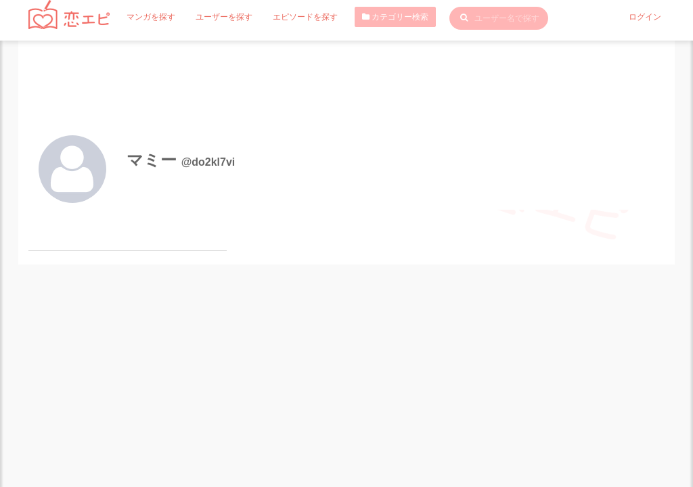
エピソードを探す (305, 17)
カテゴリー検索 (395, 17)
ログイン (645, 17)
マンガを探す (151, 17)
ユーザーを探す (224, 17)
